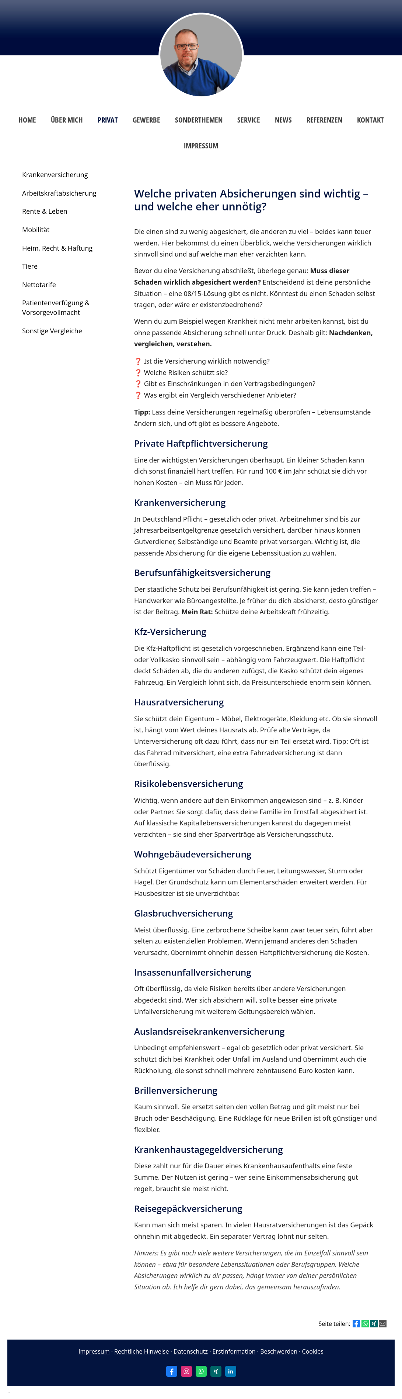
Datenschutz (191, 1351)
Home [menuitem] (27, 120)
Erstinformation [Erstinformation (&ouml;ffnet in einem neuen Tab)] (234, 1351)
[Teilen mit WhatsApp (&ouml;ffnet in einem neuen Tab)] (365, 1323)
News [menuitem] (283, 120)
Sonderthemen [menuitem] (199, 120)
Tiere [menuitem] (30, 266)
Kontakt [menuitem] (370, 120)
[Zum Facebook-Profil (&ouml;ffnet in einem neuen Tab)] (171, 1371)
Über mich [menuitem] (67, 120)
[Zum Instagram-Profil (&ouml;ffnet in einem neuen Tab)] (186, 1371)
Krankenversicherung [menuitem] (55, 174)
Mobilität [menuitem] (36, 229)
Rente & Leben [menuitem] (44, 211)
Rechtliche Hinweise (141, 1351)
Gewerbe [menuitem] (146, 120)
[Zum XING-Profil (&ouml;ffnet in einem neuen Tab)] (215, 1371)
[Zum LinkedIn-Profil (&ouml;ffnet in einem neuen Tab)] (230, 1371)
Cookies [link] (313, 1351)
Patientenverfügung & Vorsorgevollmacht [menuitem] (56, 307)
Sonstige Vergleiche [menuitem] (52, 330)
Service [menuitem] (248, 120)
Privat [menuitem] (108, 120)
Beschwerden (278, 1351)
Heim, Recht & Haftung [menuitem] (57, 248)
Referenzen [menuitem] (324, 120)
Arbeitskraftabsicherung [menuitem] (59, 193)
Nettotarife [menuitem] (39, 284)
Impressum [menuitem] (201, 146)
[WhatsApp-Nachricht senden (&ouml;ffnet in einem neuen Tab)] (201, 1371)
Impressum (93, 1351)
